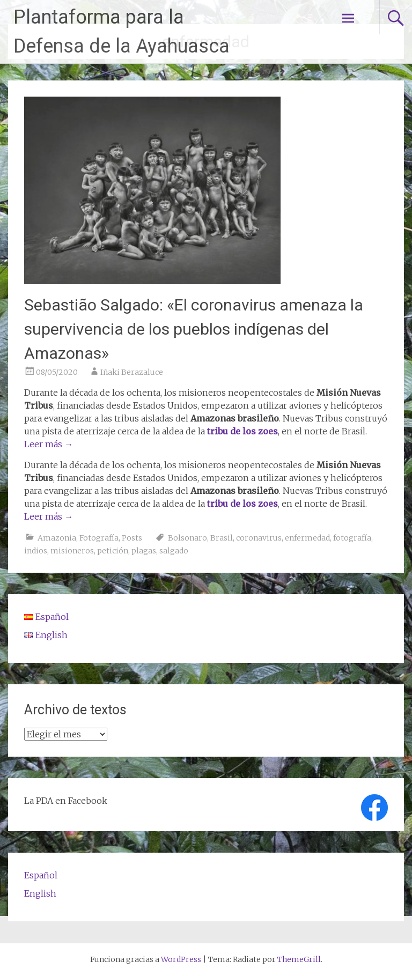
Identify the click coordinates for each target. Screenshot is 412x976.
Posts (132, 538)
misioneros (72, 551)
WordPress (181, 959)
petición (112, 551)
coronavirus (259, 538)
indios (35, 551)
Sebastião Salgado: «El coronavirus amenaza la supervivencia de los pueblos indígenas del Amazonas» (193, 329)
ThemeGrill (299, 959)
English (40, 893)
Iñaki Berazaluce (131, 372)
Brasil (221, 538)
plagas (143, 551)
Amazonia (57, 538)
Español (40, 875)
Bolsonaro (187, 538)
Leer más (48, 444)
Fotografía (99, 538)
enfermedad (307, 538)
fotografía (352, 538)
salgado (173, 551)
